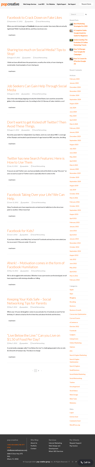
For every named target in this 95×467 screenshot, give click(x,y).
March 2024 (74, 124)
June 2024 (73, 112)
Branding (73, 302)
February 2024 (75, 128)
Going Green (74, 339)
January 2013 (74, 239)
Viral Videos (74, 391)
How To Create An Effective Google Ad (80, 61)
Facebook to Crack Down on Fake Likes (34, 17)
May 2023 (73, 157)
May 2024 (73, 116)
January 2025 (74, 83)
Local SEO (41, 4)
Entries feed (74, 417)
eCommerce (74, 322)
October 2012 (74, 247)
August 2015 (74, 214)
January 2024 (74, 132)
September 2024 (75, 99)
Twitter (72, 382)
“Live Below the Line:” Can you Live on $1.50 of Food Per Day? (33, 337)
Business (73, 306)
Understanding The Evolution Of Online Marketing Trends (81, 42)
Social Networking (43, 21)
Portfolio (34, 446)
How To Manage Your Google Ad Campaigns (79, 51)
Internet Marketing (55, 443)
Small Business (74, 370)
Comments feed (75, 421)
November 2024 (75, 91)
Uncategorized (75, 386)
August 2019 (74, 185)
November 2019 (75, 173)
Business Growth (75, 310)
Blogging (73, 298)
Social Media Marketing (77, 374)
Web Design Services (29, 4)
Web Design (74, 395)
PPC (71, 351)
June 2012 (73, 263)
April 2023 (73, 161)
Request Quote (86, 4)
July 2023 (73, 149)
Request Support (75, 443)
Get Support (72, 4)
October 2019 (74, 177)
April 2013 (73, 235)
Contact (33, 448)
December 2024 (75, 87)
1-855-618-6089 (12, 444)
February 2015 (75, 222)
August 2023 (74, 144)
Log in (72, 413)
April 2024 (73, 120)
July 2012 (73, 259)
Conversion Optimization (78, 314)
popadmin (30, 21)
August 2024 (74, 103)
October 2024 (74, 95)
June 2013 (73, 231)
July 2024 (73, 108)
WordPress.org (75, 425)
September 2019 (75, 181)
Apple (72, 290)
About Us (34, 443)
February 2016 (75, 202)
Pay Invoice (74, 446)
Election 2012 (74, 326)
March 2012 (74, 276)
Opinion (72, 347)
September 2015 (75, 210)
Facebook (73, 331)
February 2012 (75, 280)
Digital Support (61, 4)
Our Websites (50, 4)
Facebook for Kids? (20, 231)
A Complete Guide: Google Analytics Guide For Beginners (81, 33)
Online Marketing (75, 343)
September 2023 (75, 140)
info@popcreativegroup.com (17, 450)
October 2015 (74, 206)
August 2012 (74, 255)
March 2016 (74, 198)
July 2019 (73, 190)
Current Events (75, 318)
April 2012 (73, 272)
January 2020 (74, 169)
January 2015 (74, 226)
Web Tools (73, 399)
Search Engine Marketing (78, 355)
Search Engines (75, 366)
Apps (71, 294)
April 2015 (73, 218)
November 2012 (75, 243)
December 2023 (75, 136)
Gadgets (72, 335)
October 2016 (74, 194)
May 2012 (73, 268)
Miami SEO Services (56, 451)
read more (12, 35)
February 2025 (75, 79)
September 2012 (75, 251)
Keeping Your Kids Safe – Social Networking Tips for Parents (29, 301)
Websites (73, 403)
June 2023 (73, 153)
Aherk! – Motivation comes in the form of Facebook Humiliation (36, 265)
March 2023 (74, 165)
